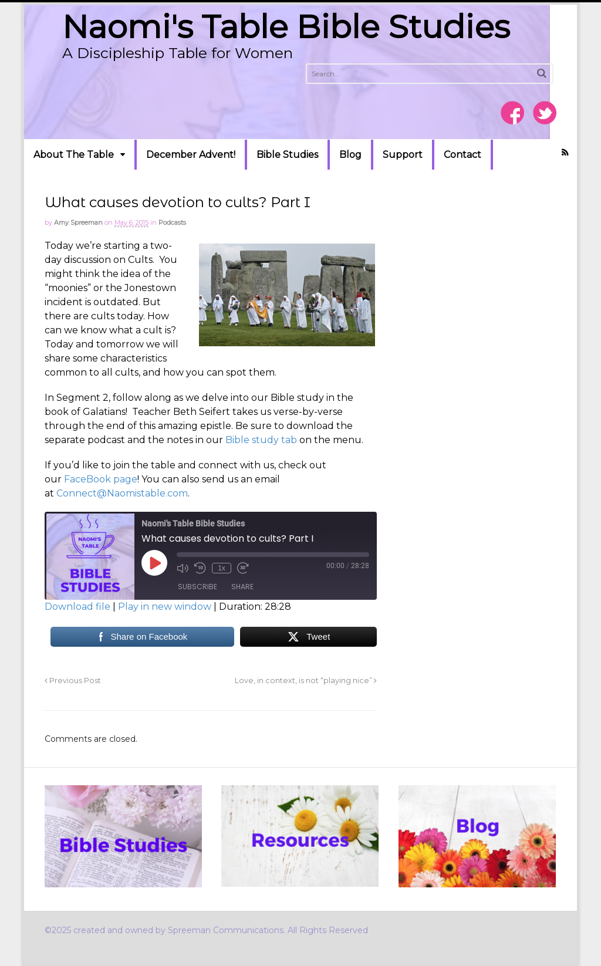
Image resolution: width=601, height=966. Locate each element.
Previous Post (73, 680)
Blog (350, 154)
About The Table (73, 154)
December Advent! (190, 154)
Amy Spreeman (78, 222)
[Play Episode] (154, 563)
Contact (462, 154)
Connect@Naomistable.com (122, 493)
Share (242, 587)
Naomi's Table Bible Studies (286, 26)
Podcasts (172, 222)
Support (403, 154)
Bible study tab (261, 439)
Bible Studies (287, 154)
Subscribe (197, 587)
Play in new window (164, 606)
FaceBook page (100, 479)
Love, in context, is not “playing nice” (306, 680)
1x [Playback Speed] (221, 568)
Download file (77, 606)
